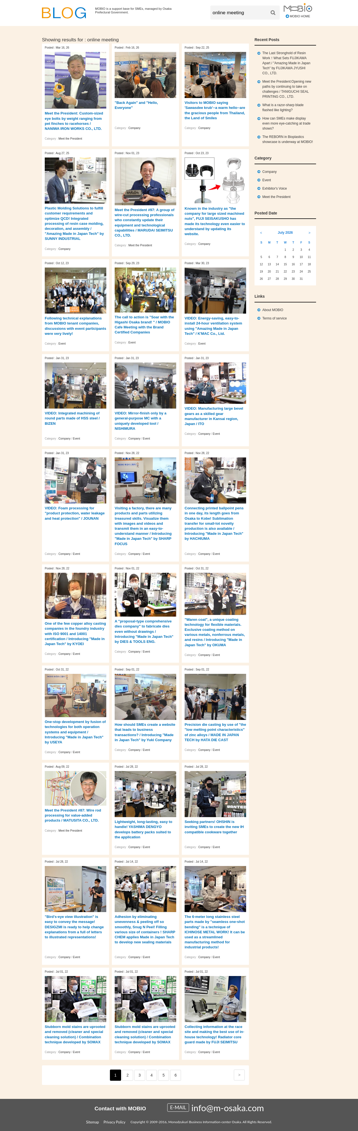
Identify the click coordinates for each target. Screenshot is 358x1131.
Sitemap (92, 1122)
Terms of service (274, 318)
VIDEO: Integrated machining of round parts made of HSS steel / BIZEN (72, 418)
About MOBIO (272, 310)
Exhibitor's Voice (274, 188)
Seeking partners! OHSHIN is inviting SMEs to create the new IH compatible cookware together (214, 827)
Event (62, 343)
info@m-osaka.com (227, 1108)
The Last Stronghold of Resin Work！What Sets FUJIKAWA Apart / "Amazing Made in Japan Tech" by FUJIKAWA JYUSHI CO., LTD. (286, 63)
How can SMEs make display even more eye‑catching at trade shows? (286, 123)
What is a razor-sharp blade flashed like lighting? (282, 107)
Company (134, 128)
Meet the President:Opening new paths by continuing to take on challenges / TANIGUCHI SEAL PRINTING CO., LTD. (286, 89)
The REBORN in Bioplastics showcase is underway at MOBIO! (287, 139)
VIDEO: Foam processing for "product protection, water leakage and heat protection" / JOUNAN (75, 513)
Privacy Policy (114, 1122)
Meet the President (70, 138)
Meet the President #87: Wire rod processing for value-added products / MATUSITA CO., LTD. (73, 815)
